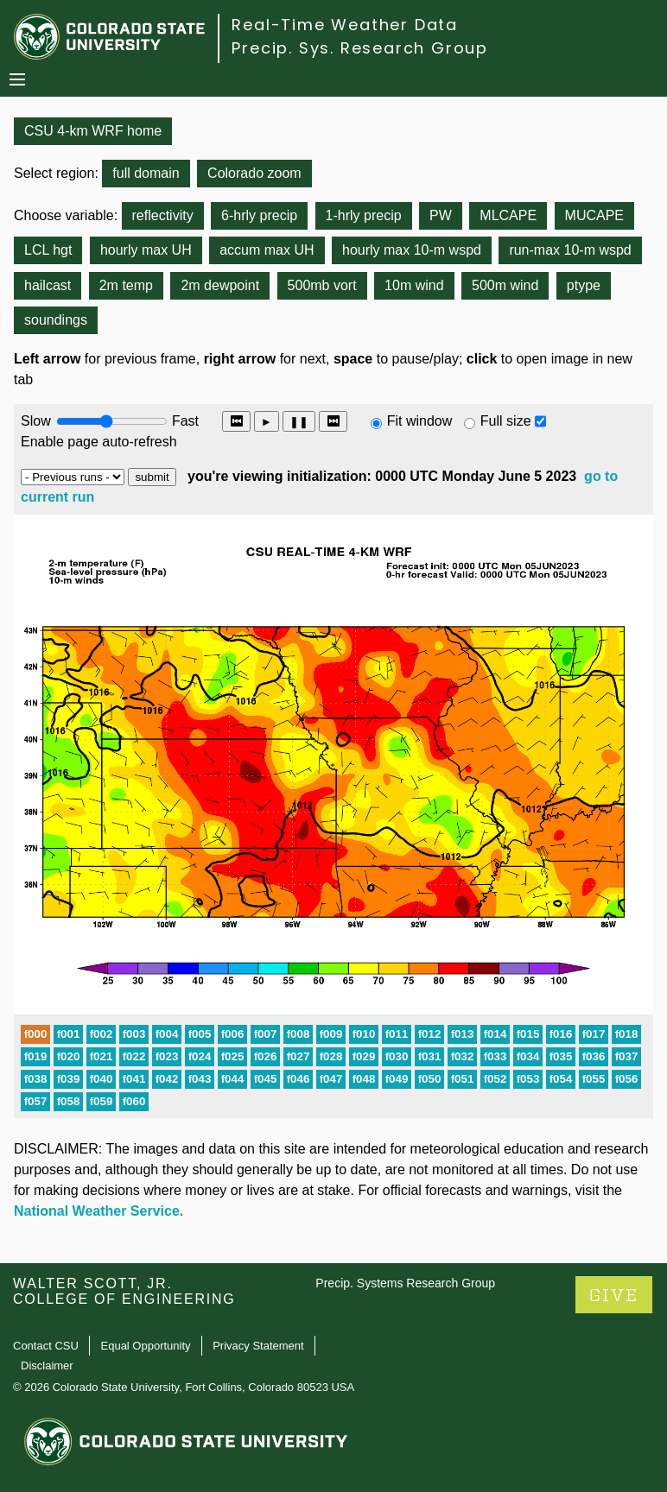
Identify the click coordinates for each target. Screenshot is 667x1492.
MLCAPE (508, 215)
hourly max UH (146, 250)
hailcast (47, 285)
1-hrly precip (364, 215)
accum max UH (266, 250)
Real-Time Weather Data (345, 24)
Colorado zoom (254, 173)
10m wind (413, 285)
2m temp (126, 285)
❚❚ (298, 421)
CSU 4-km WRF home (93, 130)
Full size (505, 421)
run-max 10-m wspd (570, 250)
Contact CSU (46, 1345)
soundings (55, 320)
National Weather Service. (98, 1211)
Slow (36, 421)
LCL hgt (48, 250)
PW (440, 215)
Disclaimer (47, 1365)
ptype (583, 285)
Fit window (420, 421)
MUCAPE (594, 215)
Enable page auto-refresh (99, 441)
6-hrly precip (259, 215)
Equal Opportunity (146, 1345)
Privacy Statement (258, 1345)
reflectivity (163, 215)
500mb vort (322, 285)
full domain (145, 173)
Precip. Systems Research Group (405, 1283)
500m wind (505, 285)
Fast (184, 421)
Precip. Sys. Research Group (360, 48)
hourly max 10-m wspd (411, 250)
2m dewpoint (220, 285)
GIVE (613, 1295)
